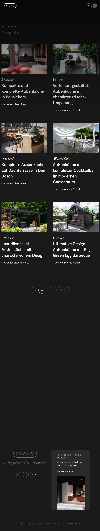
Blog (21, 524)
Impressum (37, 524)
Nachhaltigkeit (74, 524)
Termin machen (65, 472)
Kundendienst (59, 524)
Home (4, 26)
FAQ (28, 524)
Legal (47, 524)
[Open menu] (95, 5)
